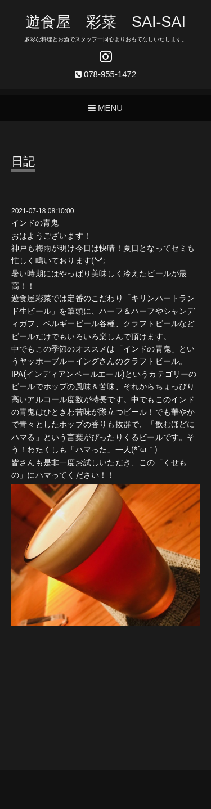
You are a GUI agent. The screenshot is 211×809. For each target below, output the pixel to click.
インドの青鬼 (35, 222)
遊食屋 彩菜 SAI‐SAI (105, 22)
